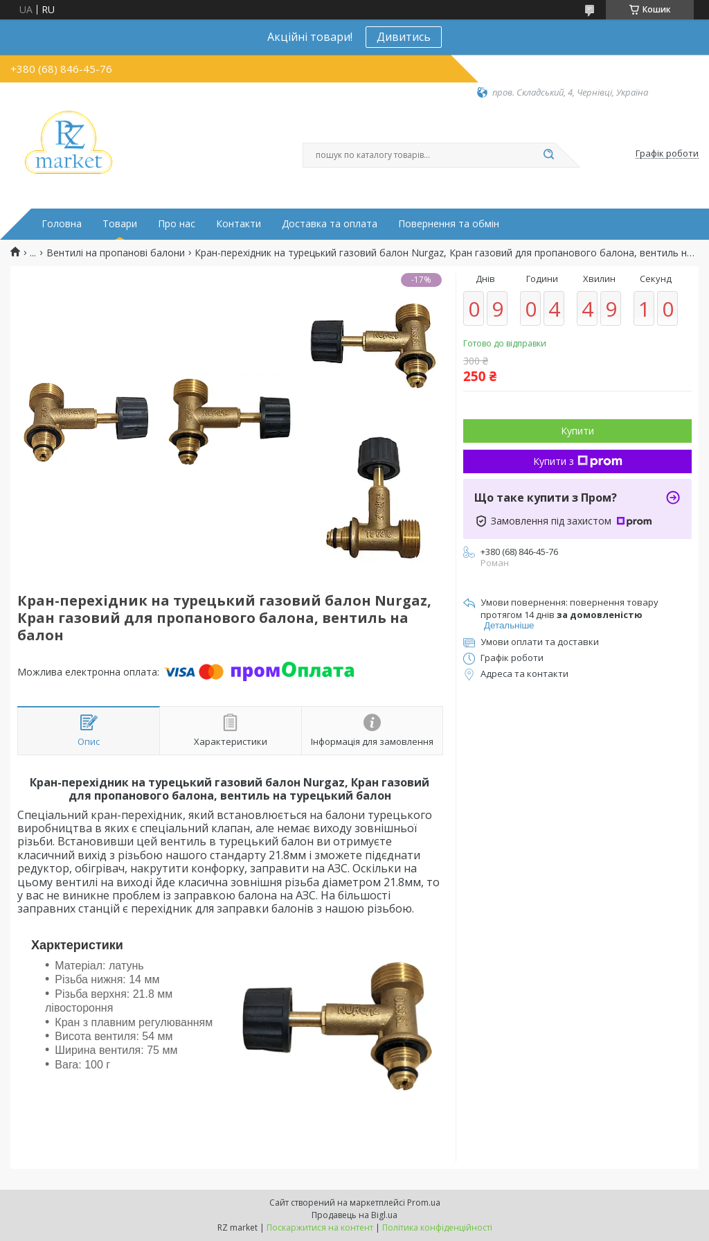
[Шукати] (548, 155)
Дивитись (404, 36)
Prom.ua (423, 1202)
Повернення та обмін (448, 224)
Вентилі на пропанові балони (115, 253)
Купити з (577, 461)
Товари (119, 224)
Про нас (176, 224)
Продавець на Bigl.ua (354, 1215)
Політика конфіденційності (437, 1227)
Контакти (238, 224)
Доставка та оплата (329, 224)
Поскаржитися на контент (320, 1227)
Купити (577, 430)
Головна (62, 224)
